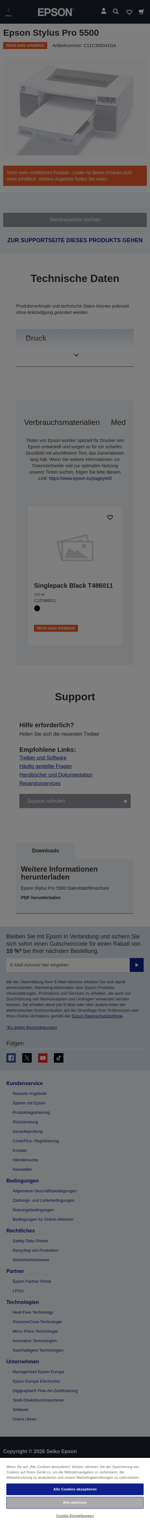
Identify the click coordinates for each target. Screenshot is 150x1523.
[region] (75, 1490)
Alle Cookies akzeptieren (75, 1489)
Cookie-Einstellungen (75, 1516)
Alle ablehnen (75, 1502)
